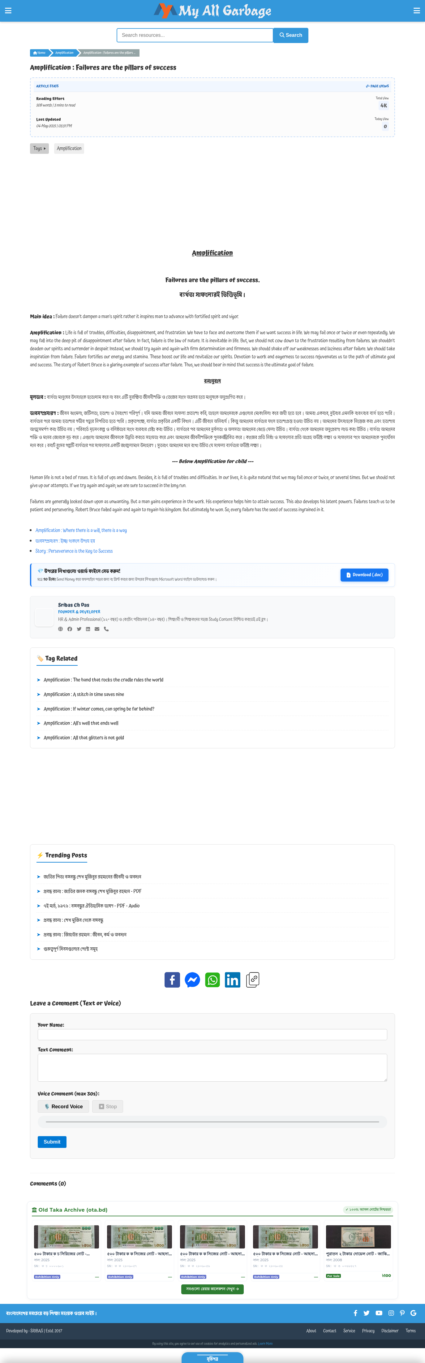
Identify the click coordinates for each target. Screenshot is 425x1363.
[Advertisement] (212, 199)
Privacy (368, 1335)
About (311, 1335)
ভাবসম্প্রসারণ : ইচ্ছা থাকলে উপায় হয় (65, 540)
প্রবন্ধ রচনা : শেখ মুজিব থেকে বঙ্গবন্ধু (69, 920)
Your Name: (212, 1030)
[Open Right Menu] (417, 10)
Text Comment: (212, 1065)
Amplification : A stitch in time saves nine (80, 694)
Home (39, 52)
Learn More (265, 1348)
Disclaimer (390, 1335)
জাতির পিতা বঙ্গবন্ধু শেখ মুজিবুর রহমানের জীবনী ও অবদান (88, 876)
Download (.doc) (364, 574)
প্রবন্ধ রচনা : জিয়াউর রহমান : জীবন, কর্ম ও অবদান (81, 934)
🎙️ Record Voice (63, 1110)
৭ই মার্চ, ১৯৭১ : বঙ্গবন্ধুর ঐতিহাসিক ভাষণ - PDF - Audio (88, 905)
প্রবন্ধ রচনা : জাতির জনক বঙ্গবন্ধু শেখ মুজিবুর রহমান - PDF (89, 891)
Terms (411, 1335)
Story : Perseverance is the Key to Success (74, 551)
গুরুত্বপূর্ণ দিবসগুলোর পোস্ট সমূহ (67, 949)
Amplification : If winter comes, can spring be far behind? (95, 708)
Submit (52, 1146)
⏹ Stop (107, 1110)
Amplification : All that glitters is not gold (80, 737)
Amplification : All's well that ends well (77, 723)
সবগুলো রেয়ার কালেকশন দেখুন (212, 1293)
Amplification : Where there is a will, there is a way (81, 530)
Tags (39, 148)
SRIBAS (36, 1335)
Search (288, 34)
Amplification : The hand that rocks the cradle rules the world (99, 680)
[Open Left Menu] (8, 10)
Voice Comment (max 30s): (68, 1098)
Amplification (64, 52)
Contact (330, 1335)
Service (349, 1335)
